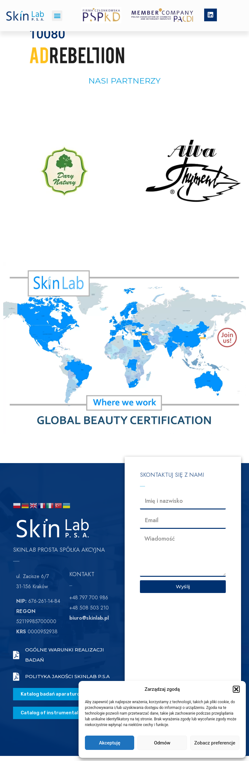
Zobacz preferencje (214, 743)
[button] (236, 689)
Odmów (162, 743)
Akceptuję (109, 743)
